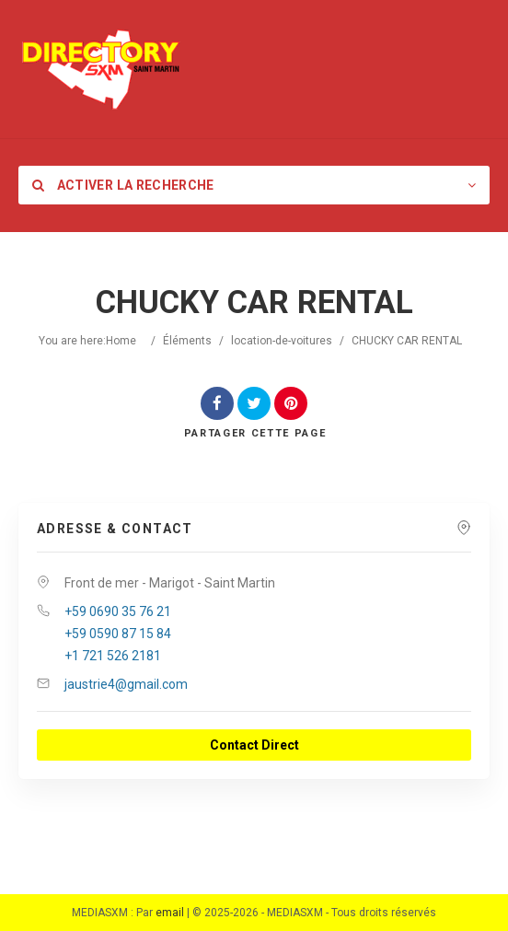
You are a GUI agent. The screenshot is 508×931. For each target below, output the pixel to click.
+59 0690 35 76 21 (117, 611)
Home (121, 340)
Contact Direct (254, 745)
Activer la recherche (123, 185)
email (170, 912)
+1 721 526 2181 (112, 655)
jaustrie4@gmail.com (126, 684)
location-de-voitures (281, 340)
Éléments (187, 340)
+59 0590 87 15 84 (117, 633)
